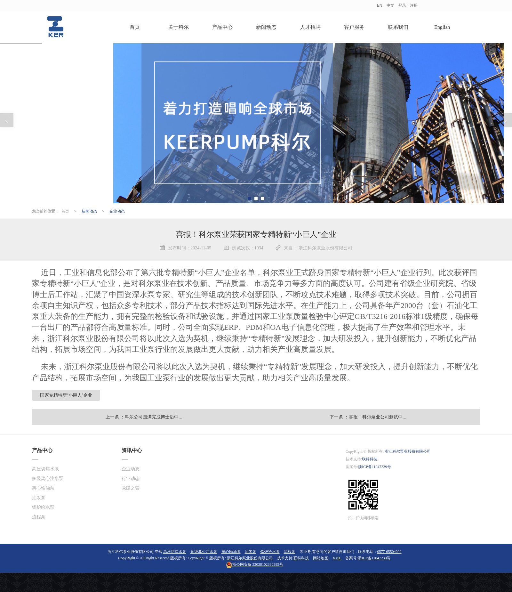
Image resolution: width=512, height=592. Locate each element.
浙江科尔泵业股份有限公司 (408, 451)
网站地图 (320, 558)
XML (336, 558)
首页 (135, 27)
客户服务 (354, 27)
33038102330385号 (254, 564)
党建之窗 (131, 488)
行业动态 (131, 478)
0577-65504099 (389, 551)
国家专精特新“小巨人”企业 (66, 395)
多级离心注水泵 (47, 478)
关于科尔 (178, 27)
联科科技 (369, 459)
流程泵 (38, 517)
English (442, 27)
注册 (414, 5)
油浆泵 (38, 497)
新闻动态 (266, 27)
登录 (402, 5)
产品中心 (222, 27)
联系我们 (398, 27)
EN (379, 5)
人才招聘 (310, 27)
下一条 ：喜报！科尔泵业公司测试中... (368, 416)
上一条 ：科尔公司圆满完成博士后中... (144, 416)
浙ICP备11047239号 (374, 467)
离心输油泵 (43, 488)
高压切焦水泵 (45, 468)
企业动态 (117, 211)
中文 (390, 5)
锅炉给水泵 (43, 507)
